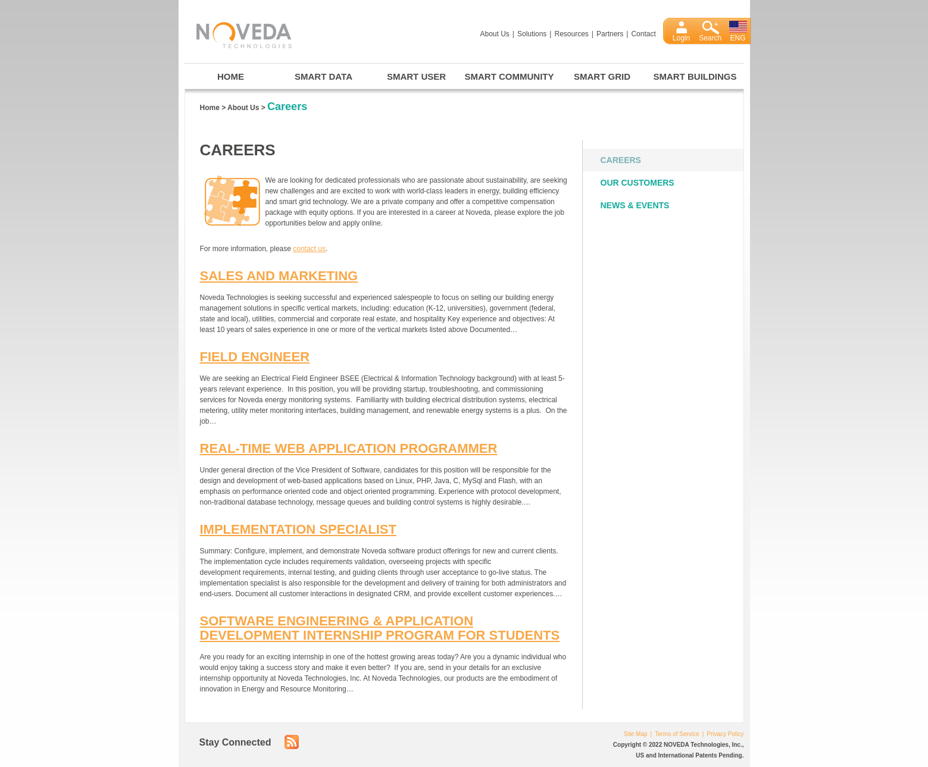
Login (681, 38)
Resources (571, 34)
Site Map (635, 734)
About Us (495, 34)
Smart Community (509, 76)
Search (710, 38)
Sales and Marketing (279, 275)
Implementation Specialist (298, 529)
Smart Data (323, 76)
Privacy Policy (725, 734)
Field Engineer (255, 356)
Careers (621, 160)
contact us (309, 249)
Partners (609, 34)
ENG (738, 38)
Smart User (416, 76)
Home (230, 76)
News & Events (635, 205)
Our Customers (637, 182)
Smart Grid (602, 76)
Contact (643, 34)
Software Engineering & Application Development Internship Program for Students (380, 628)
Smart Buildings (695, 76)
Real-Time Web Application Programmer (349, 448)
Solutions (531, 34)
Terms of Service (677, 734)
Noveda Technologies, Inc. (238, 33)
